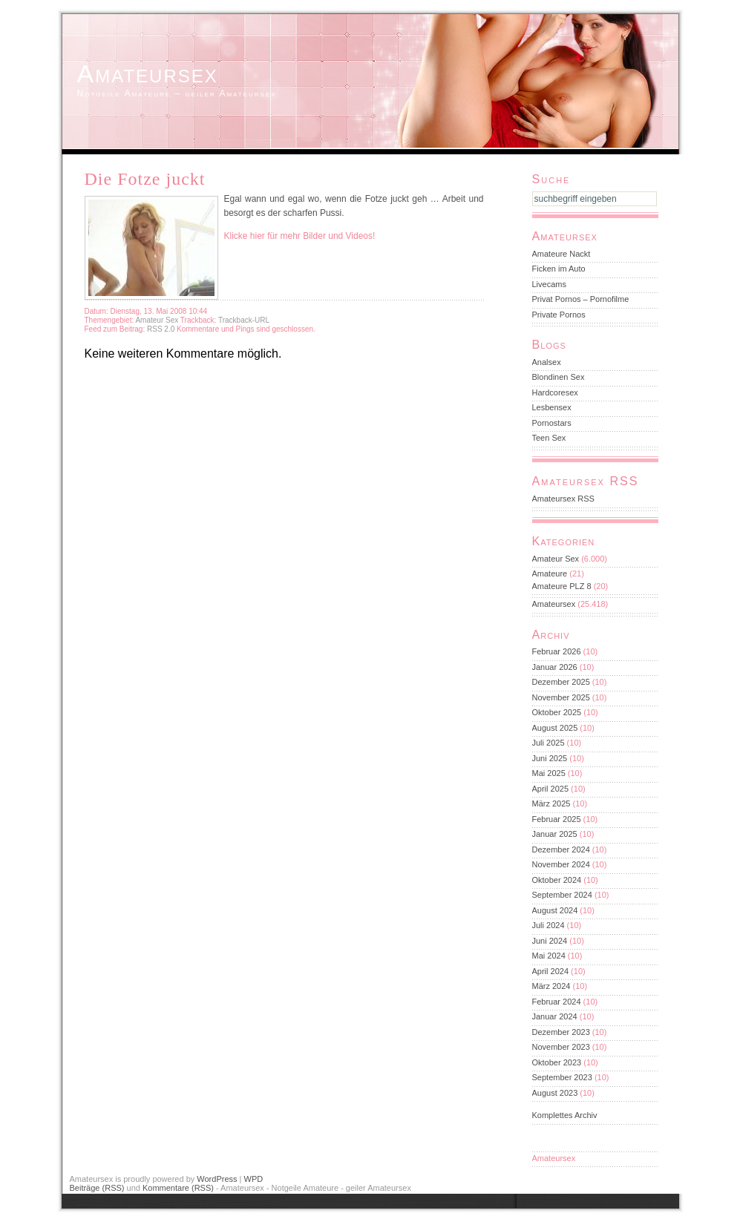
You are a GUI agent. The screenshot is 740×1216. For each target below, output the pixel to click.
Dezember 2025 (561, 681)
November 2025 (561, 697)
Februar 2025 (556, 819)
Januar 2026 (554, 667)
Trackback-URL (243, 320)
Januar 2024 (554, 1016)
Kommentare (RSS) (178, 1187)
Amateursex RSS (563, 498)
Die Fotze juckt (145, 178)
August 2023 (555, 1092)
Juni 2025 (550, 758)
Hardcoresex (555, 392)
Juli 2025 (548, 742)
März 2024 (551, 986)
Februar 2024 (556, 1001)
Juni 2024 (550, 940)
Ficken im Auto (559, 268)
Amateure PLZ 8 (562, 586)
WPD (253, 1178)
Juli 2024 (548, 925)
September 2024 (562, 894)
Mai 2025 (549, 773)
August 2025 (555, 727)
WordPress (217, 1178)
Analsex (546, 362)
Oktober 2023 (557, 1062)
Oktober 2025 (557, 712)
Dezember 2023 (561, 1032)
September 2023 (562, 1077)
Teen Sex (549, 437)
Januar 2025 (554, 833)
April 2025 (550, 788)
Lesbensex (552, 407)
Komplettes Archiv (564, 1115)
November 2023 (561, 1046)
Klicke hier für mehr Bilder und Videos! (300, 236)
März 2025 (551, 803)
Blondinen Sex (558, 376)
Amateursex (147, 73)
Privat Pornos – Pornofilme (580, 299)
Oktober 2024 (557, 879)
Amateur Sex (156, 320)
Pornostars (552, 422)
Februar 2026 (556, 651)
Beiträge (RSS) (97, 1187)
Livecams (549, 284)
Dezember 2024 (561, 849)
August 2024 (555, 910)
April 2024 (550, 971)
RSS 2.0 (162, 329)
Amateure (550, 573)
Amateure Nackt (561, 253)
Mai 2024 (549, 955)
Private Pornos (559, 314)
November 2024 (561, 864)
